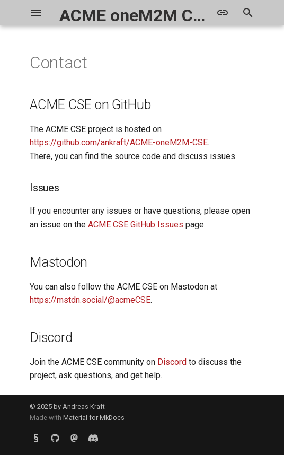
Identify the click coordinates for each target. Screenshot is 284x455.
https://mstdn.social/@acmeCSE (90, 300)
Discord (172, 362)
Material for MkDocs (94, 418)
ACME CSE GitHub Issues (135, 225)
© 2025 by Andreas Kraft (67, 406)
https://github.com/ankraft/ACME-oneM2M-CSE (119, 142)
